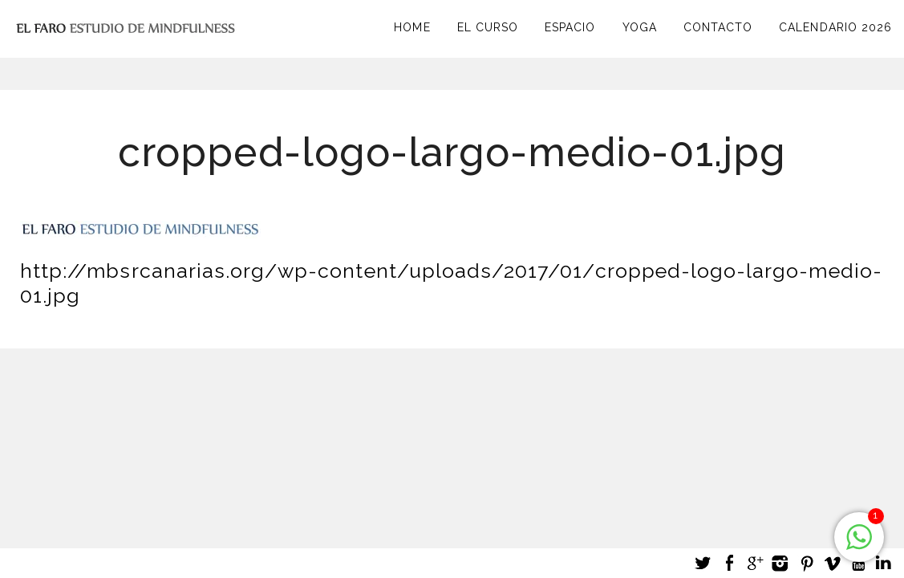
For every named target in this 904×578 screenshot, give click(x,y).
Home (412, 27)
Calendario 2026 (835, 27)
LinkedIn (883, 563)
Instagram (780, 563)
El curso (487, 27)
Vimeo (832, 563)
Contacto (717, 27)
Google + (755, 563)
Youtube (857, 563)
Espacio (570, 27)
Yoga (639, 27)
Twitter (703, 563)
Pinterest (806, 563)
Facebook (729, 563)
